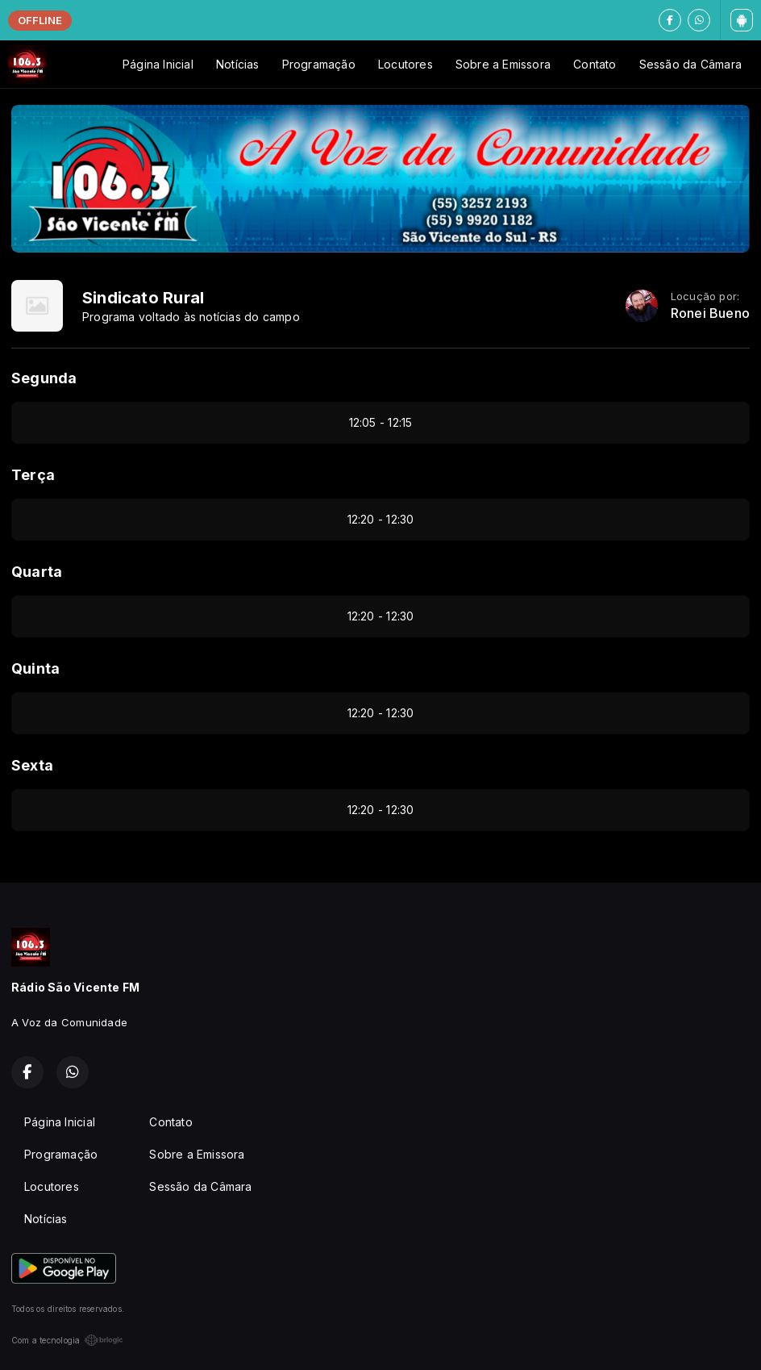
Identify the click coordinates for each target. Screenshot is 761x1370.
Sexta (32, 765)
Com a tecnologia (67, 1340)
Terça (33, 474)
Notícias (238, 64)
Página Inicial (158, 64)
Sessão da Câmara (690, 64)
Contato (594, 64)
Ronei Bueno (710, 313)
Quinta (35, 668)
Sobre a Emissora (503, 64)
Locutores (405, 64)
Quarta (36, 571)
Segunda (44, 378)
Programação (319, 64)
